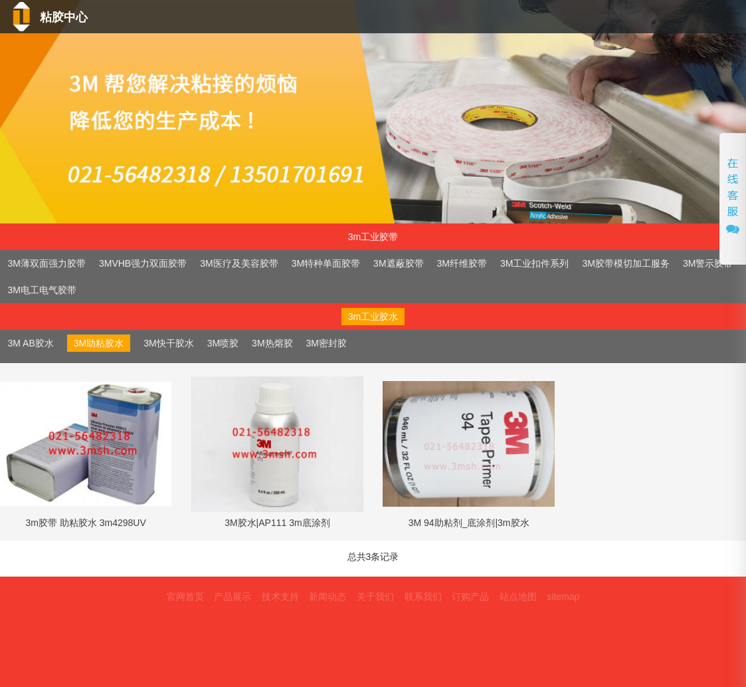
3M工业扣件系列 (534, 263)
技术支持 (419, 45)
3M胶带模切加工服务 (625, 263)
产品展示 (232, 596)
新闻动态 (503, 45)
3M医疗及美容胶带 (239, 263)
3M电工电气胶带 (42, 290)
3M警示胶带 (708, 263)
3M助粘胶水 (99, 343)
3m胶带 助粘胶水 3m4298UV (86, 522)
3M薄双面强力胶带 (47, 263)
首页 (266, 45)
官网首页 (185, 596)
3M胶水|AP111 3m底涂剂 (277, 522)
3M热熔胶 (272, 343)
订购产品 (470, 596)
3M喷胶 (222, 343)
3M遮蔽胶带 (398, 263)
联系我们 (683, 45)
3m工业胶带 (373, 236)
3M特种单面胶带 (326, 263)
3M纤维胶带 (462, 263)
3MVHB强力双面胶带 (143, 263)
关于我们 (591, 45)
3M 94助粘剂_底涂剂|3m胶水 (469, 522)
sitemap (563, 596)
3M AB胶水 (31, 343)
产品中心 (337, 45)
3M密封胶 (326, 343)
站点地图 (518, 596)
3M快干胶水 (168, 343)
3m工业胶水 (373, 316)
